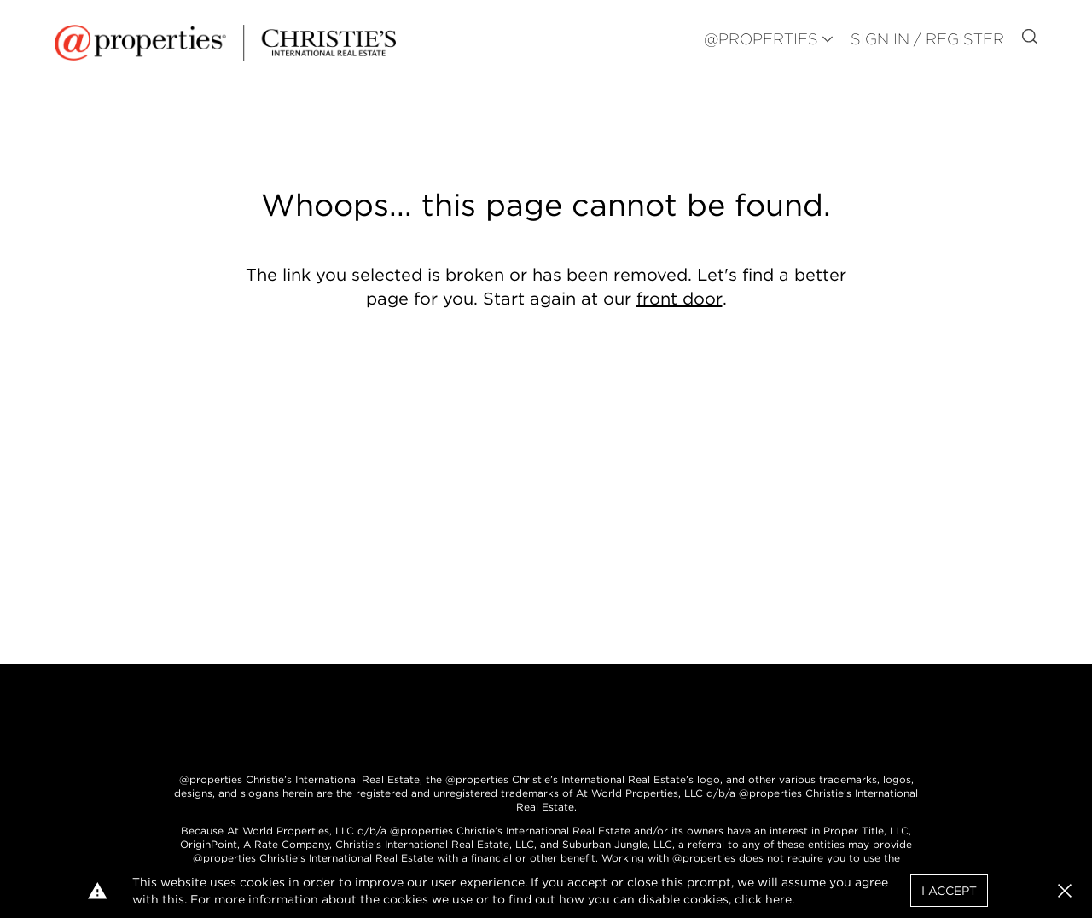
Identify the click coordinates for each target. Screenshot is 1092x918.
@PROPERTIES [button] (761, 39)
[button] (1065, 891)
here (778, 899)
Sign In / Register (927, 39)
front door (679, 298)
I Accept (949, 891)
